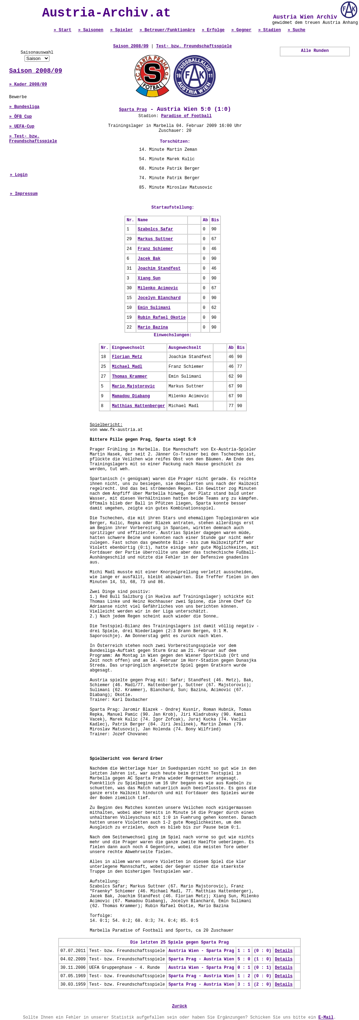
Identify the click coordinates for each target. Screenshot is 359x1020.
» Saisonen (90, 30)
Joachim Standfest (159, 268)
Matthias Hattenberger (138, 406)
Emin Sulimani (154, 307)
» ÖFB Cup (20, 116)
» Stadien (269, 30)
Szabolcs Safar (155, 229)
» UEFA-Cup (21, 126)
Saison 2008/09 (35, 70)
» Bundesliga (24, 106)
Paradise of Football (186, 116)
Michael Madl (127, 366)
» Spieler (121, 30)
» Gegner (241, 30)
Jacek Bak (149, 258)
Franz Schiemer (155, 248)
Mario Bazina (153, 327)
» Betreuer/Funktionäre (167, 30)
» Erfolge (213, 30)
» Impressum (24, 193)
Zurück (179, 1006)
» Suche (296, 30)
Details (283, 950)
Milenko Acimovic (158, 288)
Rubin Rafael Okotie (162, 317)
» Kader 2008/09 (28, 84)
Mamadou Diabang (131, 396)
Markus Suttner (155, 239)
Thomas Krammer (129, 376)
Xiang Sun (149, 278)
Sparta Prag (133, 109)
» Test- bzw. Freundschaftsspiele (33, 139)
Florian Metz (127, 356)
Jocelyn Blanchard (159, 298)
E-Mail (325, 1017)
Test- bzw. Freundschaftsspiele (194, 46)
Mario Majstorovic (133, 386)
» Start (62, 30)
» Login (18, 175)
